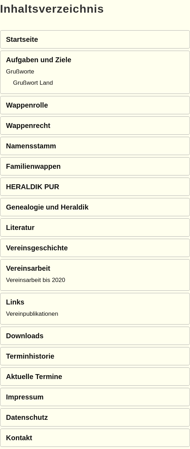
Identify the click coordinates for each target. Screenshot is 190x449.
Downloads (25, 336)
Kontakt (19, 438)
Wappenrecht (28, 125)
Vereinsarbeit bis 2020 (35, 280)
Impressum (25, 397)
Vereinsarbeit (28, 268)
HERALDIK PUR (32, 187)
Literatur (20, 227)
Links (15, 302)
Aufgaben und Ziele (38, 60)
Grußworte (20, 71)
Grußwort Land (33, 82)
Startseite (22, 39)
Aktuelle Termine (34, 376)
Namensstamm (31, 146)
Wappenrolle (27, 105)
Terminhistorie (30, 356)
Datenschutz (27, 417)
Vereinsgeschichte (37, 248)
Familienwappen (33, 166)
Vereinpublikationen (32, 313)
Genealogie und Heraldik (47, 207)
